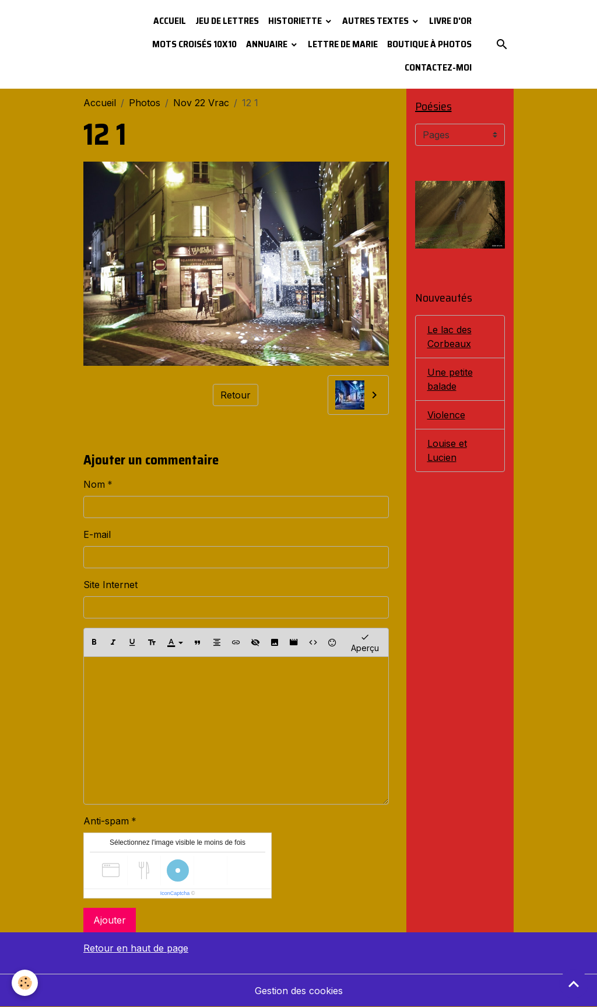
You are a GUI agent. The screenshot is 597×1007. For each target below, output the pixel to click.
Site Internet (110, 584)
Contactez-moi (438, 67)
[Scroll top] (573, 983)
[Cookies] (25, 983)
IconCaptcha (175, 893)
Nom (94, 484)
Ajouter (109, 920)
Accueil (169, 20)
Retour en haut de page (135, 948)
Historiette (296, 20)
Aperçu (365, 642)
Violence (446, 415)
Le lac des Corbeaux (449, 336)
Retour (235, 395)
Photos (144, 103)
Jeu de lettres (227, 20)
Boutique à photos (429, 44)
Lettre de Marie (343, 44)
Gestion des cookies (299, 990)
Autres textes (376, 20)
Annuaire (267, 44)
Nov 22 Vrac (201, 103)
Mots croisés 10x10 (194, 44)
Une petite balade (450, 379)
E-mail (97, 534)
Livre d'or (450, 20)
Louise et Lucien (447, 450)
